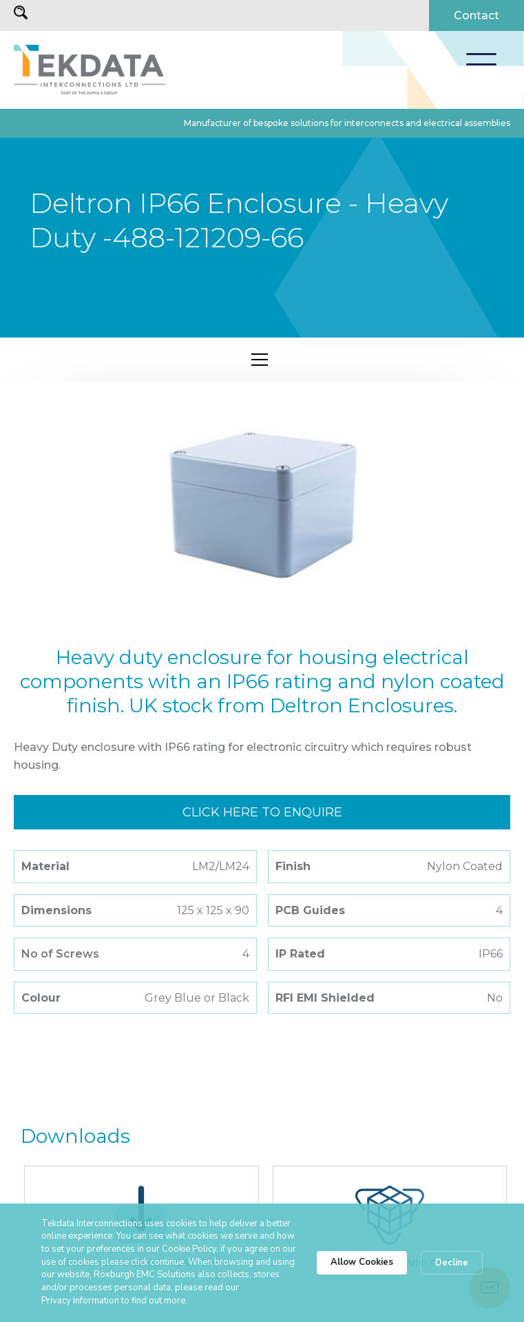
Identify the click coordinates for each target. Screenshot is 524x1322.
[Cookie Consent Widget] (262, 1263)
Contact (476, 15)
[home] (89, 70)
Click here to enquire (262, 812)
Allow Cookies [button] (362, 1262)
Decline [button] (451, 1263)
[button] (481, 59)
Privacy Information (80, 1300)
